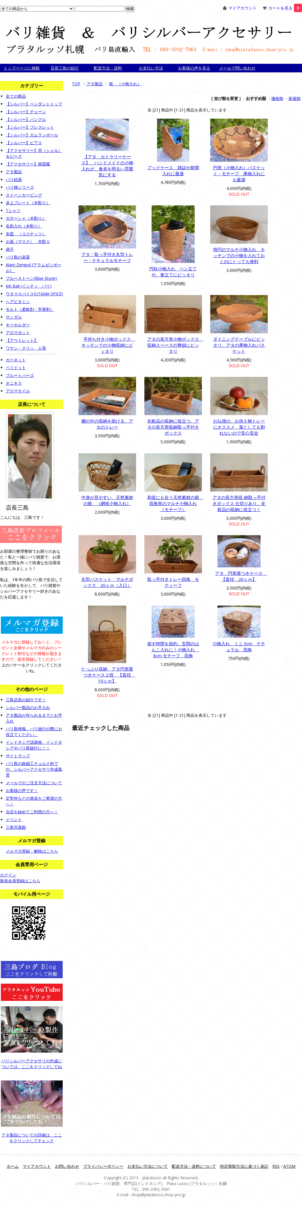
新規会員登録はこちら (20, 880)
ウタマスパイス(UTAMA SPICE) (34, 293)
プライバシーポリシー (103, 1166)
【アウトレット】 (22, 340)
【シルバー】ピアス (24, 142)
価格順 (277, 98)
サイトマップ (18, 755)
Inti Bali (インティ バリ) (28, 286)
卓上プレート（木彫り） (28, 202)
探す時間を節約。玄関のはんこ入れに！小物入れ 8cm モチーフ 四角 (173, 649)
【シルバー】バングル (26, 119)
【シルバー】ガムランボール (32, 135)
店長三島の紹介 (65, 68)
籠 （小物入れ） (125, 83)
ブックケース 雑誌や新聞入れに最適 (173, 170)
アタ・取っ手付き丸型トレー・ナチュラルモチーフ (107, 257)
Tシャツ (13, 210)
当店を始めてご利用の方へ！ (32, 811)
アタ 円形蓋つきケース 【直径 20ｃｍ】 (241, 576)
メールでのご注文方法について (34, 782)
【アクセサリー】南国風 (28, 164)
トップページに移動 (21, 68)
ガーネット (16, 360)
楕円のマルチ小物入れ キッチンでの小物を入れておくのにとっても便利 (239, 255)
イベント (14, 819)
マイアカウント (242, 8)
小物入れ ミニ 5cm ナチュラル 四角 (239, 646)
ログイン (8, 875)
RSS (276, 1166)
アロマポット (18, 332)
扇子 (10, 249)
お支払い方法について (147, 1166)
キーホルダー (18, 324)
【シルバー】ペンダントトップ (34, 104)
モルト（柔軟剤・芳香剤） (30, 309)
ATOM (289, 1166)
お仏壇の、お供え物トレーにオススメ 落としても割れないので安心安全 (239, 427)
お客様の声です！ (22, 790)
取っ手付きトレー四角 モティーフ (173, 582)
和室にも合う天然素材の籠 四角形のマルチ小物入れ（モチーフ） (175, 503)
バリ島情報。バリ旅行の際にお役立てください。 (34, 731)
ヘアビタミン (18, 301)
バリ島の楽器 (18, 257)
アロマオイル (18, 391)
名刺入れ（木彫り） (24, 226)
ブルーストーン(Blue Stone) (31, 278)
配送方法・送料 (108, 68)
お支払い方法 (151, 68)
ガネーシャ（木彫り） (26, 218)
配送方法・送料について (194, 1166)
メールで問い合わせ (237, 68)
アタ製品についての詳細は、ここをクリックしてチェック (31, 1137)
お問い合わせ (67, 1166)
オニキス (14, 383)
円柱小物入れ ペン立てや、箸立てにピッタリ (173, 272)
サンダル (14, 317)
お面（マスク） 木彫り (28, 241)
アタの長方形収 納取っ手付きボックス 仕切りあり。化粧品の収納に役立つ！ (239, 503)
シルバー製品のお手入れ (28, 707)
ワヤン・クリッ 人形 (26, 348)
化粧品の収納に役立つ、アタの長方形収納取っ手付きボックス (173, 427)
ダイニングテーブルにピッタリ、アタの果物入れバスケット (239, 345)
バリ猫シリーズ (20, 187)
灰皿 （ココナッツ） (26, 233)
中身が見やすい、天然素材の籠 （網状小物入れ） (107, 500)
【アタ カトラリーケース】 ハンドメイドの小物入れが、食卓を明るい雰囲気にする (107, 166)
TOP (76, 83)
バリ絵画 (14, 179)
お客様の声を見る (194, 68)
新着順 (294, 98)
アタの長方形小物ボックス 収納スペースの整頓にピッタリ (175, 345)
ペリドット (16, 367)
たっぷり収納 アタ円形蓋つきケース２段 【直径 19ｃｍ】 (108, 675)
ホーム (13, 1166)
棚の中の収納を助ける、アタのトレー (107, 424)
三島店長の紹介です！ (26, 699)
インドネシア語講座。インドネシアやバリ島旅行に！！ (34, 745)
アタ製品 (95, 83)
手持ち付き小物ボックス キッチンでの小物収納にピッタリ (108, 345)
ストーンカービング (24, 195)
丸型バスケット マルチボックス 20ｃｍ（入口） (107, 582)
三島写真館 (16, 827)
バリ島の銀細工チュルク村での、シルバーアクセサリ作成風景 (34, 769)
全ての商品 (16, 96)
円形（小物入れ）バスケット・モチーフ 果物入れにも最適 (239, 173)
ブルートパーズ (20, 375)
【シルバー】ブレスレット (30, 127)
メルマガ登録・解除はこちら (32, 851)
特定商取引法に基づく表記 (244, 1166)
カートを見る (285, 8)
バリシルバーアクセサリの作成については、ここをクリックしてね (31, 1063)
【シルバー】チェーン (26, 111)
